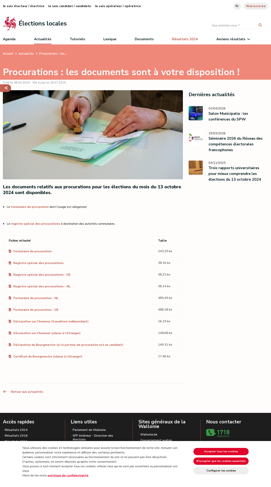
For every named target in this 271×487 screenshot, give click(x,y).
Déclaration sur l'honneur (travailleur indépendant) (51, 321)
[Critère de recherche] (236, 25)
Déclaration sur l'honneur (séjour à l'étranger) (47, 333)
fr (237, 6)
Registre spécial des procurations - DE (42, 275)
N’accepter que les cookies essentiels (221, 461)
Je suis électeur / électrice (23, 6)
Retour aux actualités (23, 392)
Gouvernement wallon (156, 440)
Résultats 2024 (16, 430)
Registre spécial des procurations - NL (42, 286)
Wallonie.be (256, 6)
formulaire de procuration (30, 207)
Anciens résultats (233, 39)
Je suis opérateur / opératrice (118, 6)
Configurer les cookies (221, 470)
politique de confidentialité (68, 475)
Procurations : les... (53, 54)
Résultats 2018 (16, 436)
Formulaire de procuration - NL (35, 298)
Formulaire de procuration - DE (35, 310)
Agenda (9, 39)
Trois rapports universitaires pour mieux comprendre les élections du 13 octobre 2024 (235, 173)
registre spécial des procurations (35, 224)
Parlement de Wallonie (89, 430)
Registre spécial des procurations (38, 263)
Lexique (109, 39)
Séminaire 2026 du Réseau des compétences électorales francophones (236, 144)
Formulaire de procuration (32, 251)
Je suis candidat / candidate (69, 6)
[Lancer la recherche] (261, 25)
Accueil (8, 54)
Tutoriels (77, 39)
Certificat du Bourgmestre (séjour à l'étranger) (47, 356)
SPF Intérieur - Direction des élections (93, 437)
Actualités (42, 39)
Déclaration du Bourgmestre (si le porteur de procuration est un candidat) (68, 345)
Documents (144, 39)
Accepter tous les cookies (221, 451)
